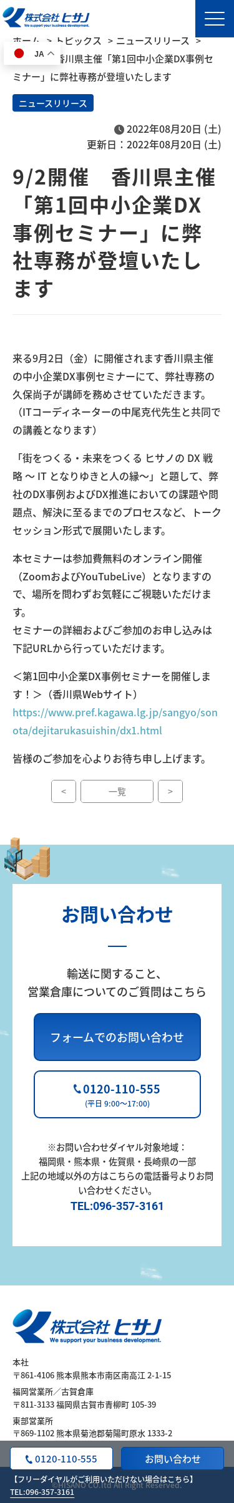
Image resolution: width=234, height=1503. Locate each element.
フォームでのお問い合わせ (117, 1037)
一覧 (117, 791)
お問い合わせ (173, 1458)
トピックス (78, 40)
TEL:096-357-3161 (42, 1492)
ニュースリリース (153, 40)
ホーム (26, 40)
